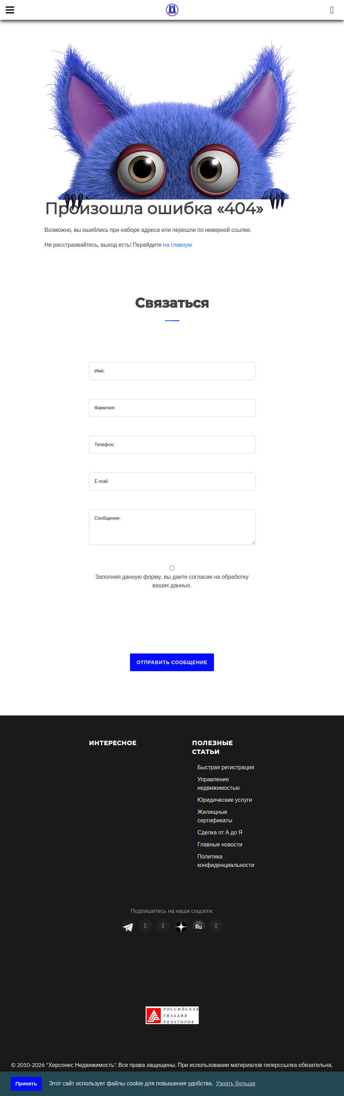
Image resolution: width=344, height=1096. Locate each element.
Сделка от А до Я (219, 832)
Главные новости (219, 844)
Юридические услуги (224, 799)
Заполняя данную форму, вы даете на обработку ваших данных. (171, 580)
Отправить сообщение (171, 662)
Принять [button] (26, 1083)
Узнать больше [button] (235, 1083)
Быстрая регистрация (225, 767)
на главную (177, 244)
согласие (201, 576)
